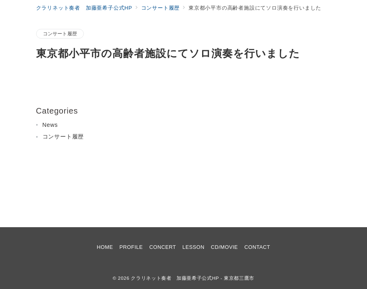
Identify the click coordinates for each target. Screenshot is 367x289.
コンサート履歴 (60, 33)
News (50, 125)
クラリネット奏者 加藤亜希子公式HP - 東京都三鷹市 (192, 278)
